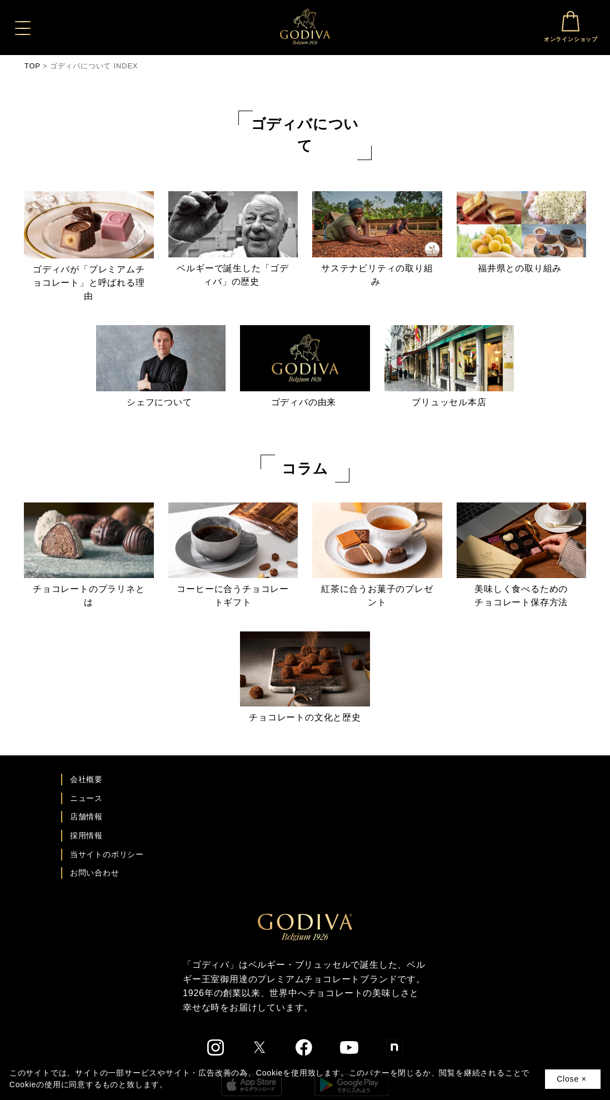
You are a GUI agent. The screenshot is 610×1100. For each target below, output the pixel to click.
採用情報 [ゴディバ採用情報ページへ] (86, 835)
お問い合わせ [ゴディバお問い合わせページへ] (94, 872)
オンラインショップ (571, 26)
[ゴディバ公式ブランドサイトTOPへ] (305, 926)
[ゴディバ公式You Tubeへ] (349, 1047)
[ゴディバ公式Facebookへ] (304, 1047)
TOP (32, 66)
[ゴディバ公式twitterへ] (259, 1047)
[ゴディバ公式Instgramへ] (215, 1047)
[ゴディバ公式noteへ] (394, 1047)
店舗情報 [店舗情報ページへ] (86, 816)
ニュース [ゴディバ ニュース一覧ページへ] (86, 798)
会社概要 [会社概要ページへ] (86, 779)
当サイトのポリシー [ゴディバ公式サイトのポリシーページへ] (107, 854)
